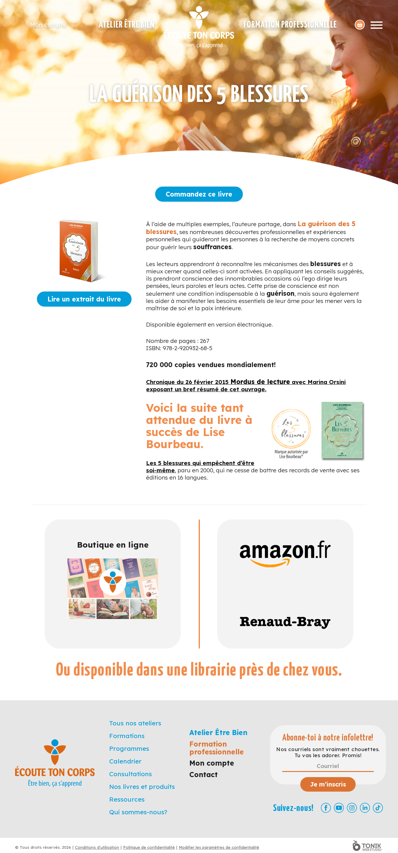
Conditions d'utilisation (97, 847)
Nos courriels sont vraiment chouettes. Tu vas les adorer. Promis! (328, 752)
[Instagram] (352, 808)
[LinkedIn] (365, 808)
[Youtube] (339, 808)
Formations (127, 736)
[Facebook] (326, 808)
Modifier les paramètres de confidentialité (219, 847)
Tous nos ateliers (135, 723)
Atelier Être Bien (127, 24)
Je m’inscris (328, 784)
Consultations (130, 774)
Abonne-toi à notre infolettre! (328, 738)
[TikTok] (378, 808)
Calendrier (125, 761)
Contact (203, 774)
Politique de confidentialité (149, 847)
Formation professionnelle (290, 24)
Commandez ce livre (199, 194)
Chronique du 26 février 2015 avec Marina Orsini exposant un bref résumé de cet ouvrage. (246, 385)
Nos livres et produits (142, 786)
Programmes (129, 748)
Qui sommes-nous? (138, 812)
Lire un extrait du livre (84, 299)
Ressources (127, 799)
